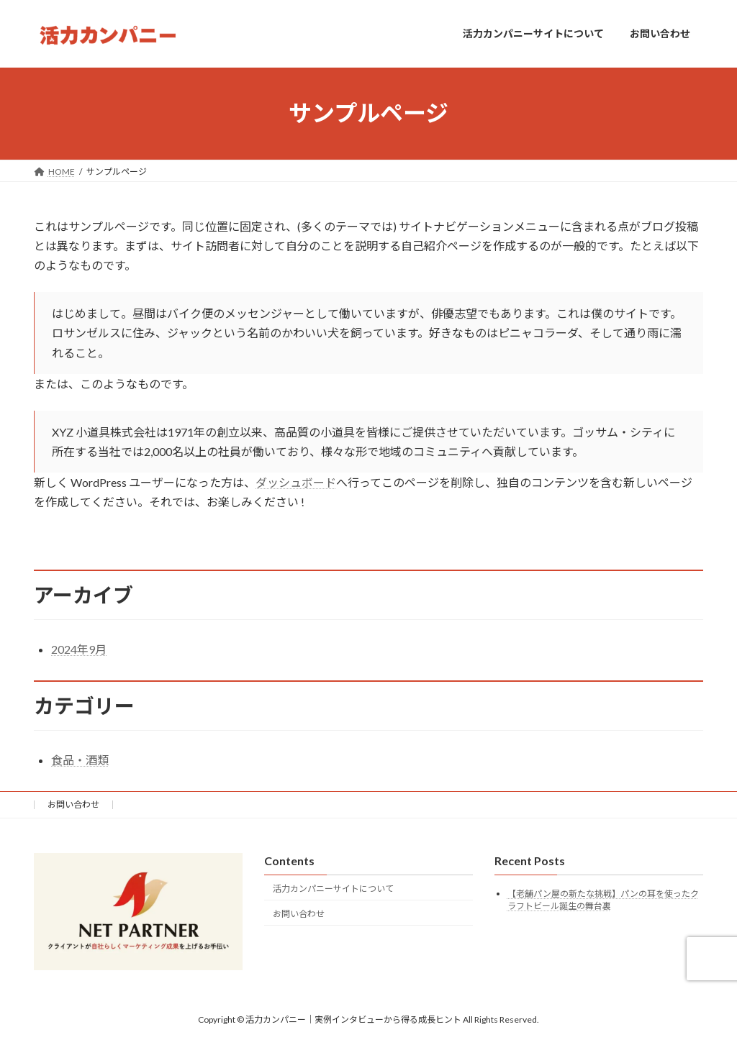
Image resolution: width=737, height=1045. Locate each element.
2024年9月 (79, 649)
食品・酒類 (80, 760)
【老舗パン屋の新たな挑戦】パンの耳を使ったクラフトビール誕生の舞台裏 (603, 899)
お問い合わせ (73, 804)
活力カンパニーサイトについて (333, 888)
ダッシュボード (296, 482)
